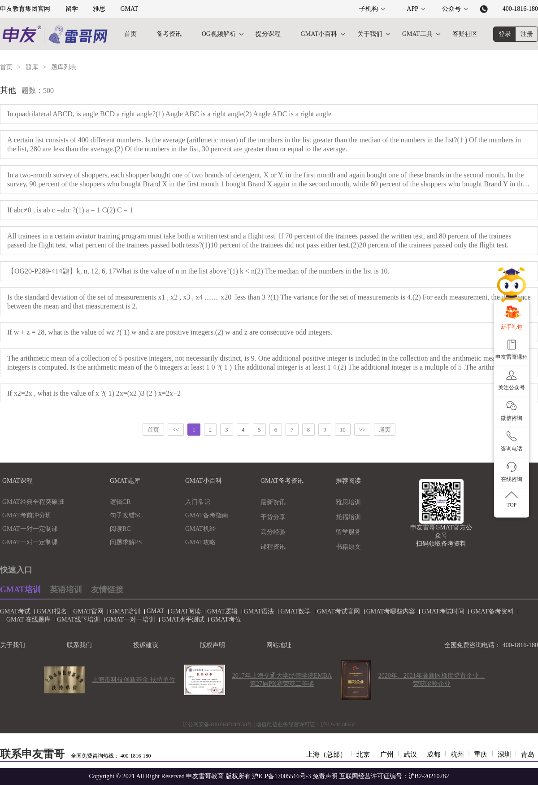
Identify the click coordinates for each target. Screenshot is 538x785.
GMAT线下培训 (75, 619)
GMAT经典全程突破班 (33, 501)
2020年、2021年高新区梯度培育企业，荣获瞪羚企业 (431, 679)
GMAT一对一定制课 (30, 528)
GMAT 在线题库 (25, 619)
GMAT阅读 (182, 611)
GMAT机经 (200, 528)
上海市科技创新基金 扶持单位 (133, 679)
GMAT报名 (48, 611)
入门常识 (197, 501)
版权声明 (212, 645)
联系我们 (79, 645)
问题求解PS (126, 542)
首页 (130, 34)
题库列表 (63, 67)
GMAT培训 (20, 589)
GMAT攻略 (200, 542)
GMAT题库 (125, 480)
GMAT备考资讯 (282, 480)
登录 (505, 34)
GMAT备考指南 (206, 515)
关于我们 (369, 34)
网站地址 (278, 645)
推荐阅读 (348, 480)
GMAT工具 (417, 34)
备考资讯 (169, 34)
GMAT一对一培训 (128, 619)
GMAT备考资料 (489, 611)
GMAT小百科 (319, 34)
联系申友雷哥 (32, 754)
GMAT (130, 8)
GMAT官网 (85, 611)
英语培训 (66, 589)
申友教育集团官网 (25, 8)
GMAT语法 (256, 611)
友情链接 (107, 589)
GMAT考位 (222, 619)
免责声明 (325, 776)
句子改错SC (126, 515)
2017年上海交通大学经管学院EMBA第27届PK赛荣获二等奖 (282, 679)
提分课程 (268, 34)
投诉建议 (145, 645)
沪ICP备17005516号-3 (281, 776)
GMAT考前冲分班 (27, 515)
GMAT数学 (292, 611)
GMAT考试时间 (439, 611)
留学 (71, 8)
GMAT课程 (17, 480)
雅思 (99, 8)
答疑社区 (464, 34)
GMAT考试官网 (335, 611)
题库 (32, 67)
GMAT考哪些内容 (388, 611)
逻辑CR (120, 501)
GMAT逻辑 (219, 611)
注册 (527, 34)
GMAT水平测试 (179, 619)
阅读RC (120, 528)
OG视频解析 (219, 34)
